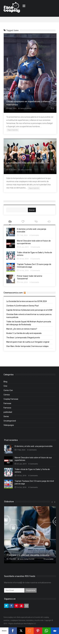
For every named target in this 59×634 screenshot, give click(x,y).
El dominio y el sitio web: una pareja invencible (34, 447)
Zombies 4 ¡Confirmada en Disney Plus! (22, 307)
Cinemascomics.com (13, 292)
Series (6, 418)
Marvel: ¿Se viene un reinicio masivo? (21, 330)
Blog (5, 383)
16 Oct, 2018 (23, 272)
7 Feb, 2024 (22, 237)
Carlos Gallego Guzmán (26, 560)
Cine (5, 387)
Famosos (7, 409)
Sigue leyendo (13, 130)
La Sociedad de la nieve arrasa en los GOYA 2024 (26, 303)
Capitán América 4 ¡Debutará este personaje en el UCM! (29, 311)
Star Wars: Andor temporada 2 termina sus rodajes (27, 348)
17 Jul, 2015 (11, 171)
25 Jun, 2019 (23, 248)
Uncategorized (10, 422)
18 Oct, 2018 (23, 260)
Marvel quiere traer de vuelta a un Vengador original (27, 343)
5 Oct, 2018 (22, 284)
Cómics (7, 396)
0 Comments (34, 237)
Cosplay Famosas (11, 400)
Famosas (7, 405)
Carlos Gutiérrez (24, 108)
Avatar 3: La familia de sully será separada (23, 334)
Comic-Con (8, 392)
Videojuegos (9, 426)
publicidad (8, 413)
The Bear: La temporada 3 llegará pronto (23, 339)
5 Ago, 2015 (11, 108)
